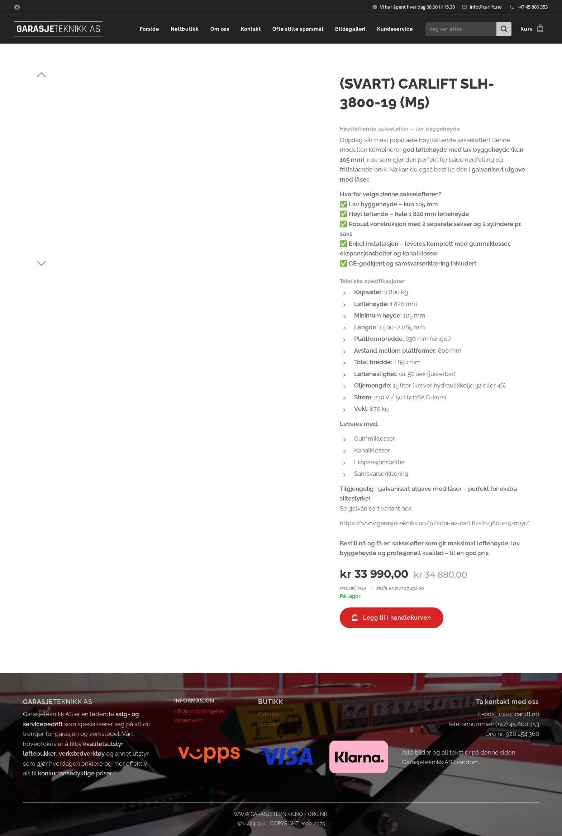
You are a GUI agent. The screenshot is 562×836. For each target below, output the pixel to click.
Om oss (268, 714)
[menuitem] (164, 29)
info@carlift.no (486, 7)
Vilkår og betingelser (199, 711)
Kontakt (269, 723)
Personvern (188, 720)
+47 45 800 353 (532, 7)
